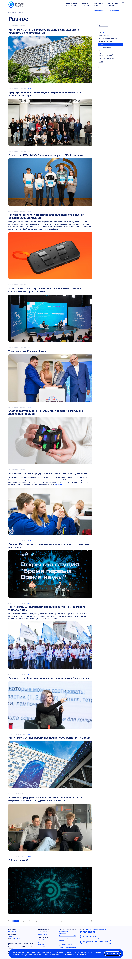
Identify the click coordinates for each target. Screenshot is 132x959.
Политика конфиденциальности (67, 947)
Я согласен (112, 953)
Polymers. (58, 485)
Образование (102, 35)
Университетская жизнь (105, 41)
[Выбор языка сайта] (122, 10)
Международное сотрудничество (108, 38)
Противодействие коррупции (67, 945)
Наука (100, 32)
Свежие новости (103, 26)
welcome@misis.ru (43, 939)
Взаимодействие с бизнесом (107, 50)
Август (82, 921)
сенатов (108, 69)
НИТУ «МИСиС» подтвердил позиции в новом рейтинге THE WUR (49, 737)
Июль (77, 921)
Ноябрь (29, 921)
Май (67, 921)
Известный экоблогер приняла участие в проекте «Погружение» (48, 678)
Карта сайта (62, 933)
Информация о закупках (65, 944)
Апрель (62, 921)
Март (56, 921)
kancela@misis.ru (13, 940)
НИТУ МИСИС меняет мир (106, 58)
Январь (44, 921)
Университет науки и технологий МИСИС (95, 929)
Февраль (50, 921)
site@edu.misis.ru (63, 931)
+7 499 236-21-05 (16, 938)
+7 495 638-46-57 (42, 946)
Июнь (71, 921)
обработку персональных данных (73, 955)
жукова (101, 69)
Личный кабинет (114, 10)
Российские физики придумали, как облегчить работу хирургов (48, 473)
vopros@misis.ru (42, 934)
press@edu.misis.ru (13, 931)
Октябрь (22, 921)
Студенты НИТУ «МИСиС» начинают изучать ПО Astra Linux (45, 155)
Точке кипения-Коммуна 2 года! (27, 351)
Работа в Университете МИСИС (67, 936)
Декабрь (35, 921)
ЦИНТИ (101, 62)
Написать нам (89, 936)
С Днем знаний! (18, 860)
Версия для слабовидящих (100, 10)
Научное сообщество (105, 47)
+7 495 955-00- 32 (13, 936)
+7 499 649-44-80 (42, 931)
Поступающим (103, 29)
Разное (29, 26)
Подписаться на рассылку (95, 942)
